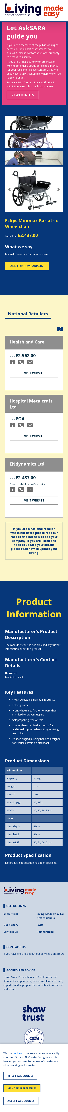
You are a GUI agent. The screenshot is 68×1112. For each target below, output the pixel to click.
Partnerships (45, 931)
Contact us (10, 931)
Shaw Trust (10, 914)
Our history (10, 925)
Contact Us (57, 953)
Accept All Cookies (20, 1101)
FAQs (40, 925)
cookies (17, 1053)
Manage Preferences (21, 1088)
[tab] (28, 311)
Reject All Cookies (20, 1075)
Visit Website (34, 373)
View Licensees (23, 95)
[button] (9, 189)
